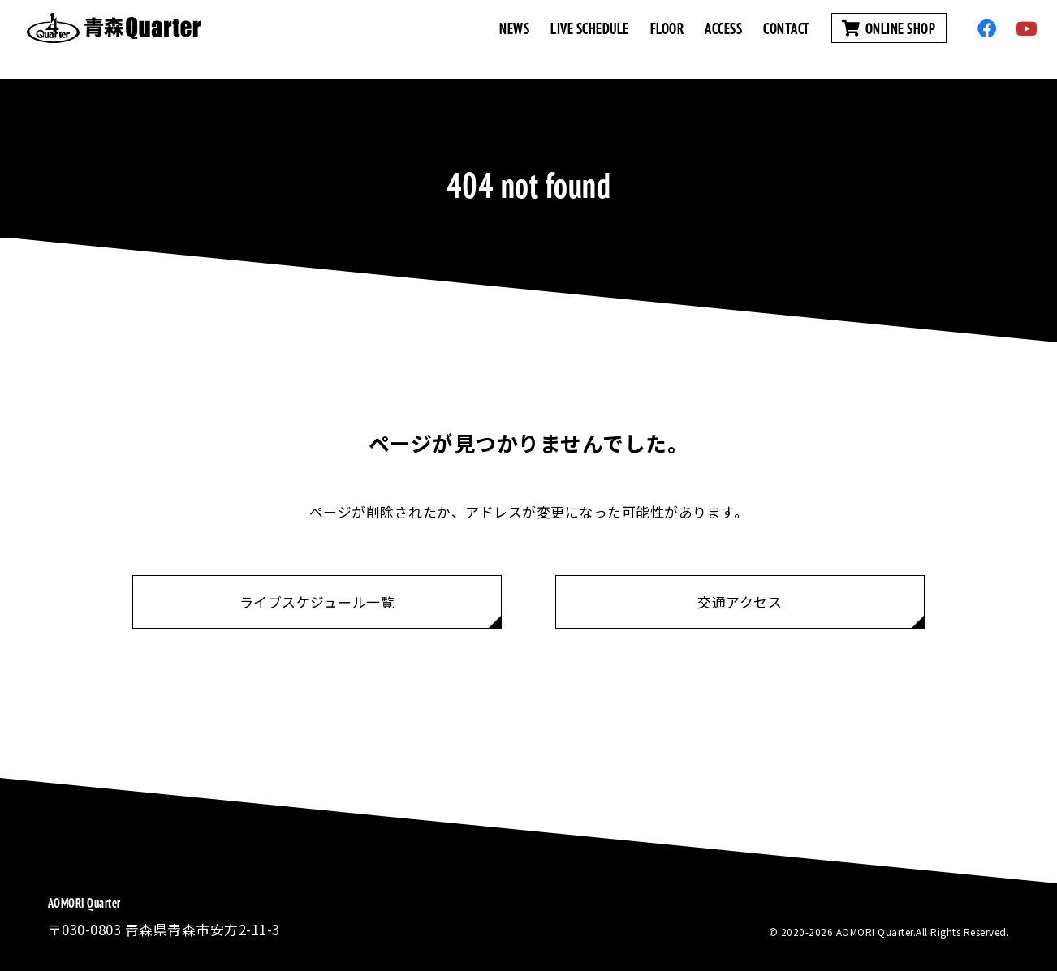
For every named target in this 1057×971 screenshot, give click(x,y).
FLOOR (667, 39)
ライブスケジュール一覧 (317, 601)
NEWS (514, 39)
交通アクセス (739, 601)
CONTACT (786, 39)
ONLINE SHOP (889, 39)
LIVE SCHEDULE (589, 39)
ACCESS (723, 39)
